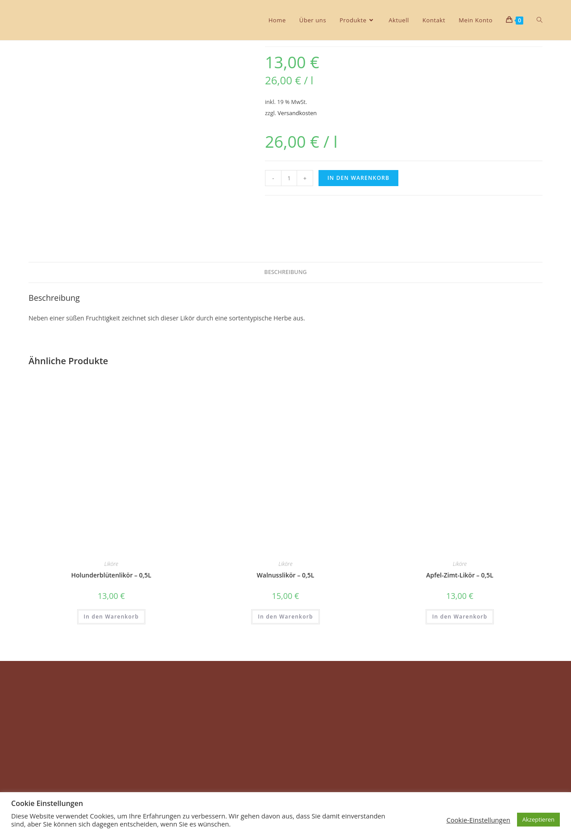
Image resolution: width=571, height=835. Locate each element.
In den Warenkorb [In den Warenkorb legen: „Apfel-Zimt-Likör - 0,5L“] (460, 616)
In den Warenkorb (358, 178)
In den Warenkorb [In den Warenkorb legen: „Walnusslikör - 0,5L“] (285, 616)
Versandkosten (297, 113)
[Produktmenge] (289, 178)
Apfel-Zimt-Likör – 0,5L (459, 575)
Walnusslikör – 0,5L (285, 575)
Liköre (111, 564)
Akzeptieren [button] (538, 819)
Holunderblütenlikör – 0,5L (111, 575)
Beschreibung (285, 272)
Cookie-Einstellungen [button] (478, 820)
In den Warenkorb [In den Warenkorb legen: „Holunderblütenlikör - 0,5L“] (111, 616)
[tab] (285, 272)
